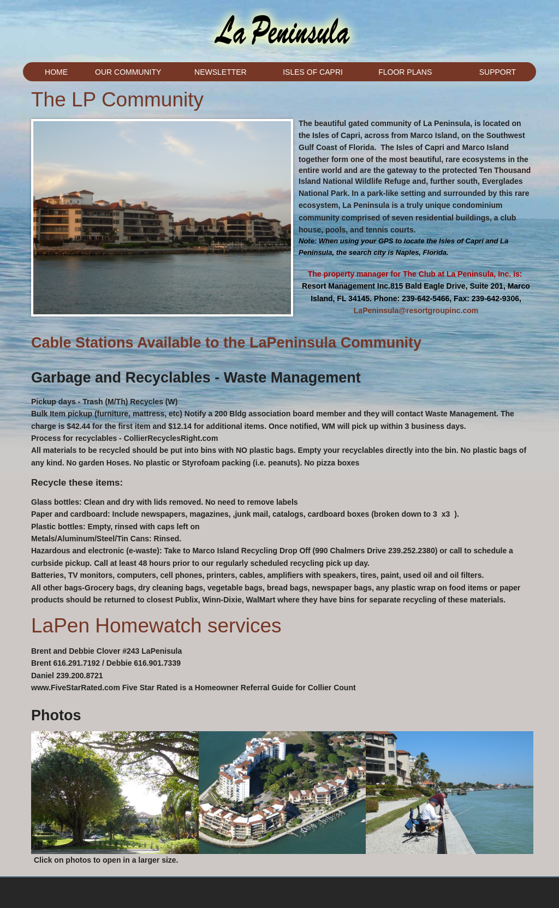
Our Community (128, 72)
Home (56, 72)
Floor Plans (405, 72)
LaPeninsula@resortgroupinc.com (416, 310)
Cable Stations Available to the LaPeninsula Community (226, 342)
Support (497, 72)
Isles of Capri (313, 72)
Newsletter (220, 72)
